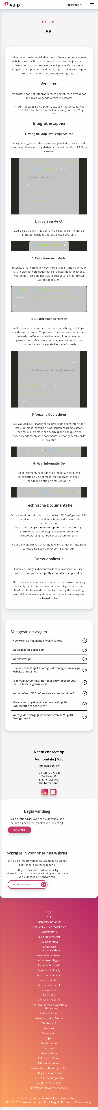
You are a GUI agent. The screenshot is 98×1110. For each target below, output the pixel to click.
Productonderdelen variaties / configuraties (49, 1009)
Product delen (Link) (49, 1002)
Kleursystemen (49, 993)
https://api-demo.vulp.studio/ (64, 576)
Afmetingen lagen (49, 963)
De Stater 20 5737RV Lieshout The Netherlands (49, 782)
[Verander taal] (74, 4)
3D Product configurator (49, 1080)
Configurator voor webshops (49, 1090)
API (49, 919)
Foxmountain (68, 1101)
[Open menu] (92, 4)
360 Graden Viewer (49, 1061)
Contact (19, 832)
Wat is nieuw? (49, 1046)
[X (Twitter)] (44, 794)
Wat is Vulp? (49, 1026)
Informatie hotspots (49, 988)
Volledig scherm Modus (49, 1021)
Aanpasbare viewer (49, 958)
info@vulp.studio (49, 768)
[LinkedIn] (53, 794)
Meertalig (49, 997)
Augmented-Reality (49, 1085)
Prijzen (49, 1041)
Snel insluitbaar (49, 1016)
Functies (49, 1031)
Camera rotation (49, 983)
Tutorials (49, 1051)
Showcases (49, 1036)
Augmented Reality (49, 973)
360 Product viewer (49, 1066)
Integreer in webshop (49, 1076)
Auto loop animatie (49, 978)
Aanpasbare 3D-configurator (49, 1071)
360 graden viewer (49, 939)
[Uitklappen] (85, 643)
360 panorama (49, 944)
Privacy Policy (83, 1105)
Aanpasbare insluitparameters (49, 951)
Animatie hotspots (49, 968)
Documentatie (49, 934)
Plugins (49, 915)
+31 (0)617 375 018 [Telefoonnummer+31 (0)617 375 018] (49, 775)
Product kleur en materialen (49, 929)
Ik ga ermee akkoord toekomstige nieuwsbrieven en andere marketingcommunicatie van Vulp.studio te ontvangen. (37, 876)
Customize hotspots (49, 924)
